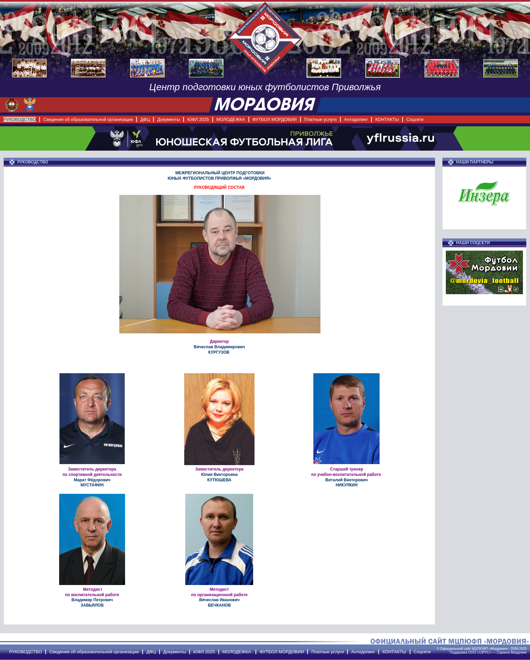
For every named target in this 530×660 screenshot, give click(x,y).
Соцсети (414, 119)
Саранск (503, 652)
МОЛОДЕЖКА (230, 119)
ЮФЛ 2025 (198, 119)
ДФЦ (145, 119)
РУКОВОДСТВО (19, 119)
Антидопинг (356, 119)
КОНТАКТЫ (387, 119)
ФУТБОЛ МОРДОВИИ (274, 119)
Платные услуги (320, 119)
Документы (168, 119)
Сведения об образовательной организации (88, 119)
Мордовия (519, 652)
